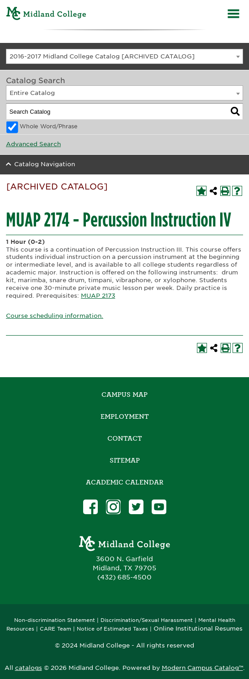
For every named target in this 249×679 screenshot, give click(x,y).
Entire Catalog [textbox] (32, 92)
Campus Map (124, 394)
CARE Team (55, 629)
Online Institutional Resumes (198, 628)
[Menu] (233, 15)
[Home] (46, 15)
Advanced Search (33, 144)
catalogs (28, 667)
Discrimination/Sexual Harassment (147, 620)
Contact (124, 438)
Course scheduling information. (54, 315)
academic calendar (125, 482)
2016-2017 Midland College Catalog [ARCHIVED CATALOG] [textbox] (102, 56)
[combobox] (124, 56)
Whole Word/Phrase (49, 126)
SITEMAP (125, 460)
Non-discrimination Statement (54, 620)
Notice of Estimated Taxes (112, 629)
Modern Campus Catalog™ (202, 667)
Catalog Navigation (44, 164)
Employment (125, 416)
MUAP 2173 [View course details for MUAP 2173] (98, 295)
